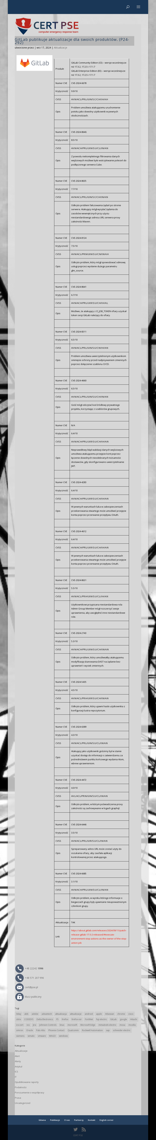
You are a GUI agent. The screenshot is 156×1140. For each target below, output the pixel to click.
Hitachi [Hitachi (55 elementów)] (133, 1019)
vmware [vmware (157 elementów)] (42, 1035)
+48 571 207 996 (29, 977)
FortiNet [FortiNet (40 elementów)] (89, 1019)
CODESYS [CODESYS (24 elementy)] (28, 1019)
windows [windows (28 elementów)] (63, 1035)
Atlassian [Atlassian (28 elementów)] (109, 1013)
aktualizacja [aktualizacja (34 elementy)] (61, 1013)
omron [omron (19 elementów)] (19, 1030)
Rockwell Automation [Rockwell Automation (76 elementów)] (92, 1030)
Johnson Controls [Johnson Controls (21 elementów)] (47, 1024)
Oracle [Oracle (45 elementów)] (29, 1030)
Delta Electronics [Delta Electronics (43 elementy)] (45, 1019)
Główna (42, 1120)
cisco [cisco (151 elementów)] (130, 1013)
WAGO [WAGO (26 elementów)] (52, 1035)
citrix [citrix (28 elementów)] (18, 1019)
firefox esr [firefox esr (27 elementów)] (77, 1019)
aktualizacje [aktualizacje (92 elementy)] (75, 1013)
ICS (16, 1071)
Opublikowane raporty (27, 1082)
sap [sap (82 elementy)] (108, 1030)
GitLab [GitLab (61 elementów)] (113, 1019)
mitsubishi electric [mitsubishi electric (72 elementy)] (107, 1024)
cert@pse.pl (26, 987)
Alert (17, 1056)
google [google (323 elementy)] (123, 1019)
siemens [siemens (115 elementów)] (20, 1035)
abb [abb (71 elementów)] (26, 1013)
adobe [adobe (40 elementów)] (35, 1013)
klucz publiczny (28, 996)
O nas (67, 1120)
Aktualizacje (60, 47)
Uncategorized (22, 1103)
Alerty (18, 1061)
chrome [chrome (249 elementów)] (121, 1013)
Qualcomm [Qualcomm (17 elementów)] (73, 1030)
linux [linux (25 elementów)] (62, 1024)
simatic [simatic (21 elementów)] (31, 1035)
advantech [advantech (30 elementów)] (47, 1013)
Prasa (18, 1097)
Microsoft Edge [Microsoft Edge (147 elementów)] (87, 1024)
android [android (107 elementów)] (89, 1013)
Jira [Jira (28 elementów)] (34, 1024)
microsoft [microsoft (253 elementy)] (72, 1024)
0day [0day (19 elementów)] (18, 1013)
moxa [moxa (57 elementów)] (122, 1024)
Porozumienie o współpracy (29, 1092)
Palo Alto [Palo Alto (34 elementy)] (40, 1030)
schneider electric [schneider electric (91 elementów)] (121, 1030)
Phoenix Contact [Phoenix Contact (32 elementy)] (56, 1030)
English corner (107, 1120)
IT (16, 1076)
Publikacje (55, 1120)
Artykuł (18, 1066)
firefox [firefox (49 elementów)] (65, 1019)
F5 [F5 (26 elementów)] (57, 1019)
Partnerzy (79, 1120)
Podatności (20, 1087)
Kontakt (91, 1120)
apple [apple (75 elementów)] (99, 1013)
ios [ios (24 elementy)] (28, 1024)
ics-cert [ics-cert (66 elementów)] (19, 1024)
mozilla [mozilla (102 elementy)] (132, 1024)
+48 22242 (29, 968)
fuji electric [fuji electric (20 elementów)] (101, 1019)
